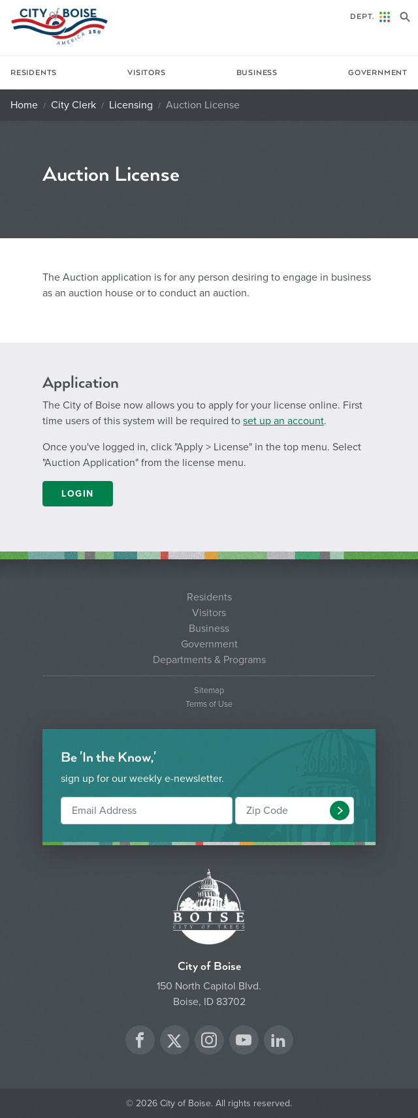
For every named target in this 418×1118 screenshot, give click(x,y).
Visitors (146, 73)
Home (24, 105)
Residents (33, 73)
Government (378, 73)
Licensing (131, 105)
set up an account (283, 420)
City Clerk (73, 105)
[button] (339, 810)
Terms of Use (209, 704)
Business (257, 73)
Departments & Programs (209, 660)
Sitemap (209, 691)
